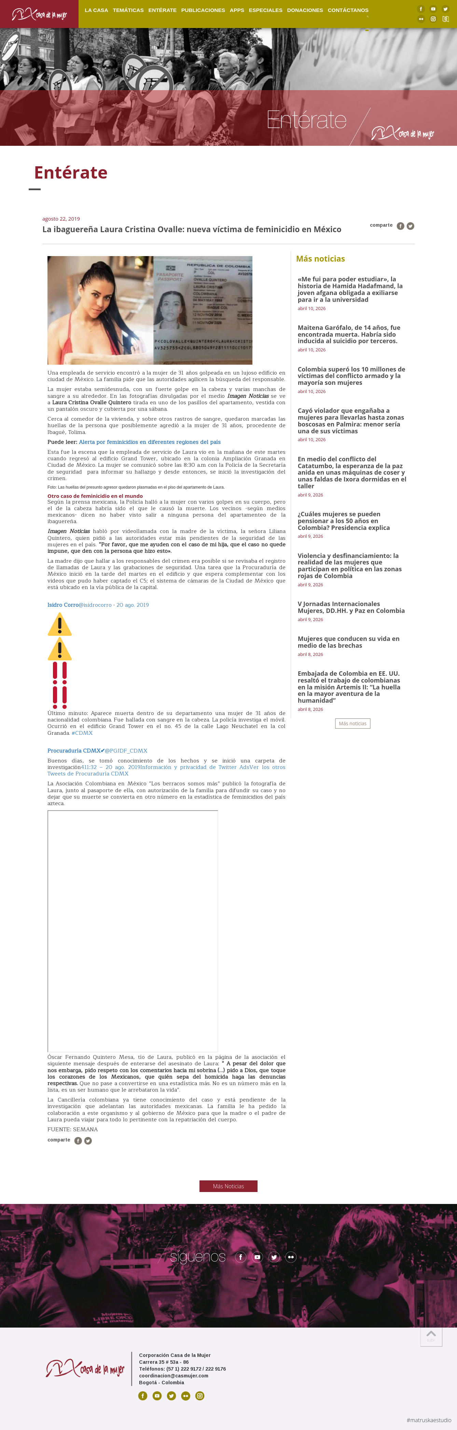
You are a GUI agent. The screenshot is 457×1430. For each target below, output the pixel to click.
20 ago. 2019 (132, 605)
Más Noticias (228, 1186)
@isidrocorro (79, 605)
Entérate (163, 10)
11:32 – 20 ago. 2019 (112, 767)
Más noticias (352, 723)
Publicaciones (203, 10)
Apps (237, 10)
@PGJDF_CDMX (97, 750)
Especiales (265, 10)
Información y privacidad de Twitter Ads (195, 767)
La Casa (96, 10)
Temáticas (128, 10)
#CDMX (82, 733)
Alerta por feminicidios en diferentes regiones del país (150, 442)
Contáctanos (348, 10)
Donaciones (305, 10)
